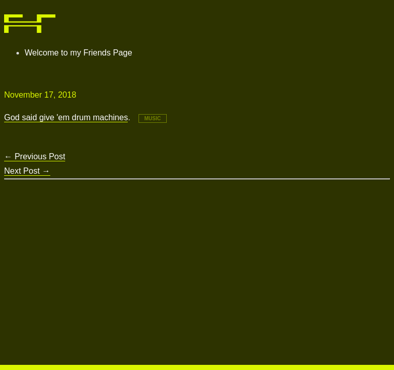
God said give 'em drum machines (66, 117)
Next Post (27, 170)
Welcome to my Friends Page (78, 52)
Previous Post (34, 156)
